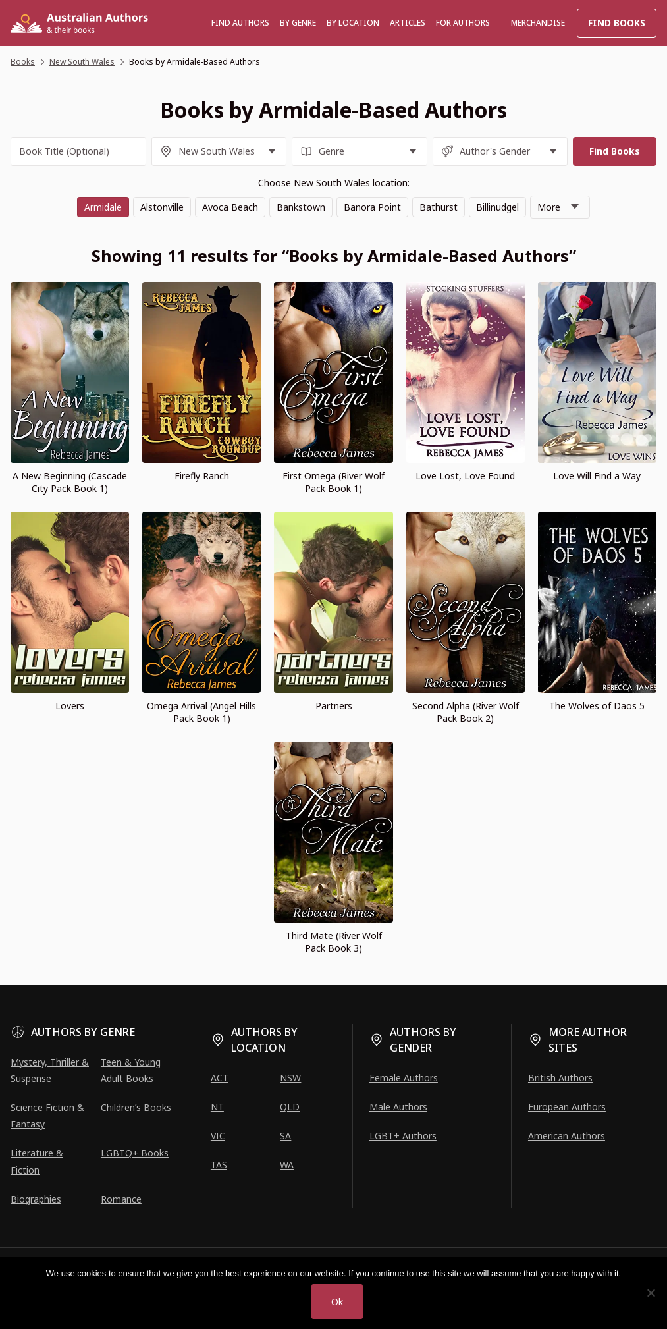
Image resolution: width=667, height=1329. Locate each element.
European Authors (567, 1106)
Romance (121, 1199)
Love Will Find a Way (597, 476)
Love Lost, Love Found (465, 476)
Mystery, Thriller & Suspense (50, 1070)
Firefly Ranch (201, 476)
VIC (218, 1135)
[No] (650, 1292)
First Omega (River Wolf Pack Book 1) (333, 482)
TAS (219, 1164)
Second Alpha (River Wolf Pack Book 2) (465, 711)
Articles (407, 22)
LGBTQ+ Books (135, 1153)
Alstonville (162, 207)
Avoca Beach (230, 207)
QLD (290, 1106)
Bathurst (438, 207)
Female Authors (403, 1077)
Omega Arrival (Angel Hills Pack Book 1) (201, 711)
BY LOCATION (353, 22)
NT (217, 1106)
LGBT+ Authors (403, 1135)
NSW (290, 1077)
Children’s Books (136, 1107)
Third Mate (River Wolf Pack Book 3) (334, 941)
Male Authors (398, 1106)
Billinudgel (497, 207)
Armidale (103, 207)
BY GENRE (298, 22)
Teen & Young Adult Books (131, 1070)
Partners (333, 705)
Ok (337, 1301)
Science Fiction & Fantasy (47, 1115)
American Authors (566, 1135)
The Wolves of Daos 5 (597, 705)
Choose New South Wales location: (334, 182)
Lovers (69, 705)
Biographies (36, 1199)
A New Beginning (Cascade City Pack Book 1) (70, 482)
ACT (219, 1077)
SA (285, 1135)
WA (287, 1164)
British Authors (560, 1077)
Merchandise (538, 22)
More (548, 207)
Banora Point (372, 207)
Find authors (240, 22)
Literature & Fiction (37, 1161)
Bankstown (301, 207)
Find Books (616, 22)
